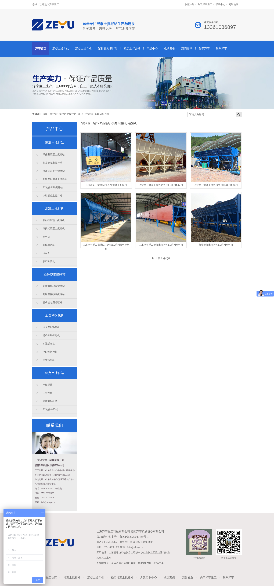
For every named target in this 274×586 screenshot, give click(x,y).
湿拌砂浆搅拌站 (108, 48)
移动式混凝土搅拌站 (54, 171)
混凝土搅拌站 (60, 48)
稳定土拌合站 (132, 48)
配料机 (46, 236)
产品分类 (105, 123)
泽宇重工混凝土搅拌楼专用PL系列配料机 (216, 185)
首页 (95, 123)
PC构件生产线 (50, 409)
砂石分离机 (49, 261)
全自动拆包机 (102, 114)
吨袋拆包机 (49, 360)
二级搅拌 (47, 393)
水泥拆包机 (49, 343)
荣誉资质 (187, 577)
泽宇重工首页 (48, 577)
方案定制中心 (148, 577)
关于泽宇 (204, 48)
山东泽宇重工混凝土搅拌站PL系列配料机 (161, 244)
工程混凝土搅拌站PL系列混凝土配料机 (106, 185)
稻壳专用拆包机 (51, 327)
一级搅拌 (47, 384)
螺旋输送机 (49, 245)
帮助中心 (220, 4)
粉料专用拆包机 (51, 335)
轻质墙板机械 (50, 401)
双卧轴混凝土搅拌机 (54, 220)
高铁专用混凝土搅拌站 (55, 179)
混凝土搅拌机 (83, 48)
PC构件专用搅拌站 (53, 187)
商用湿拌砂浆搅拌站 (54, 294)
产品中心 (152, 48)
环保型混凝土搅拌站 (54, 154)
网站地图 (233, 4)
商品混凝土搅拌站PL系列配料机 (216, 244)
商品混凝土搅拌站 (52, 162)
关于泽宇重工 (205, 4)
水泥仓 (46, 253)
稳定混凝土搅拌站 (122, 577)
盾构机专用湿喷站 (52, 302)
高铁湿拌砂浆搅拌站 (54, 286)
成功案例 (169, 48)
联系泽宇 (221, 48)
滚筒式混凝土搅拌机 (54, 228)
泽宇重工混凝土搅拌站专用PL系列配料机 (161, 185)
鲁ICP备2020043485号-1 (134, 536)
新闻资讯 (186, 48)
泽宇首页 (40, 48)
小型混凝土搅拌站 (52, 195)
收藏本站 (189, 4)
